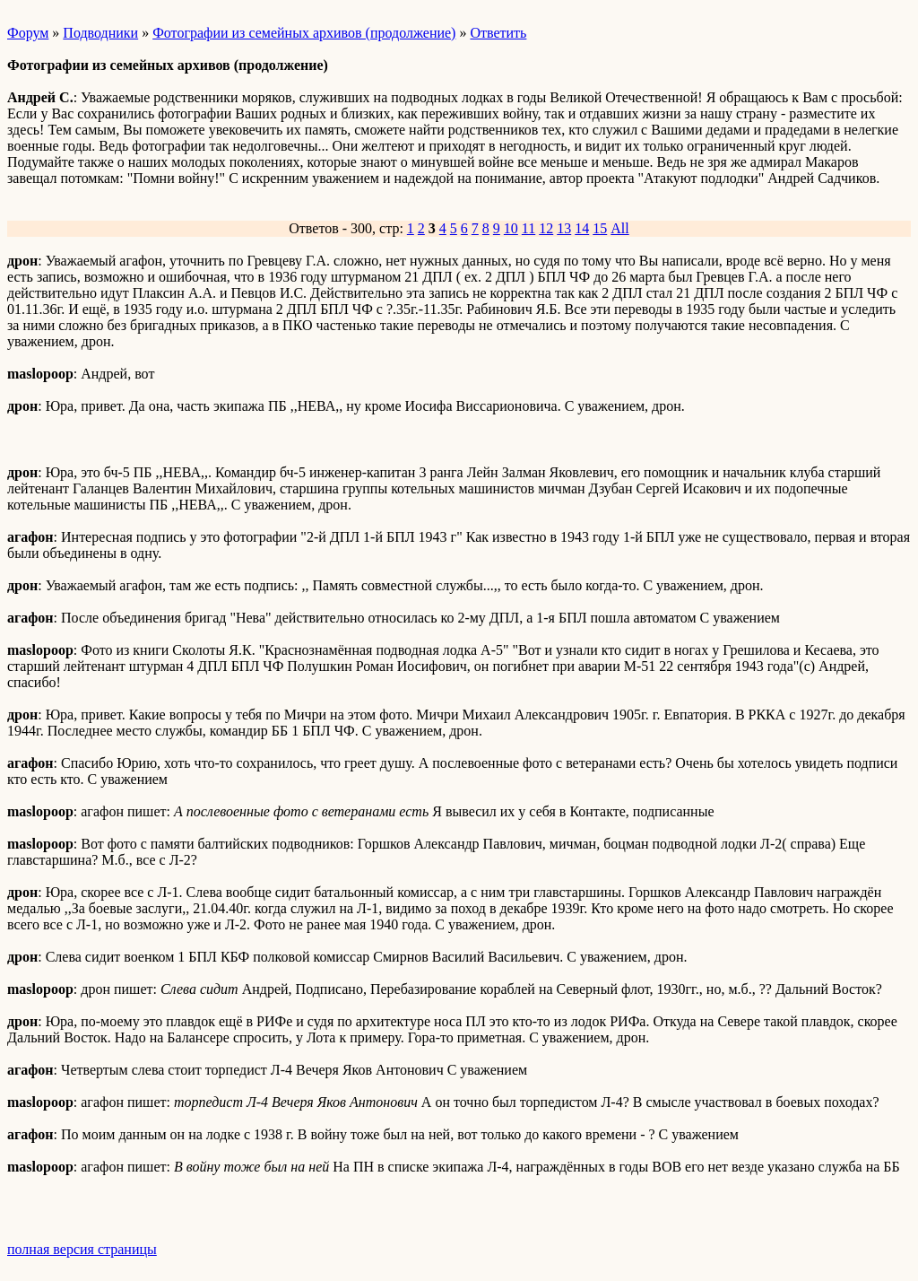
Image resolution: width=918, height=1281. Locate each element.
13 (564, 228)
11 (528, 228)
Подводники (100, 32)
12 (546, 228)
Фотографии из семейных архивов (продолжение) (303, 32)
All (619, 228)
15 (600, 228)
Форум (27, 32)
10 (511, 228)
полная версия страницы (82, 1249)
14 (582, 228)
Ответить (498, 32)
